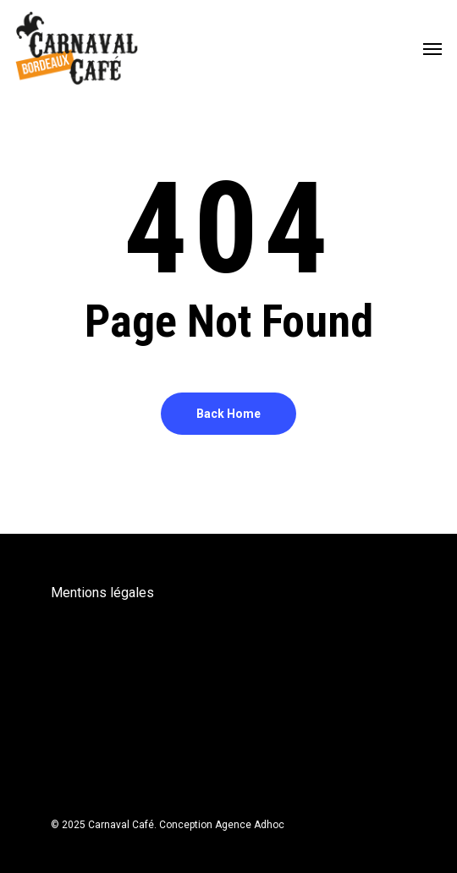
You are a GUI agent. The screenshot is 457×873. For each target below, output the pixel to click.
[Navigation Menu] (432, 48)
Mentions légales (102, 593)
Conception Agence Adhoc (221, 825)
